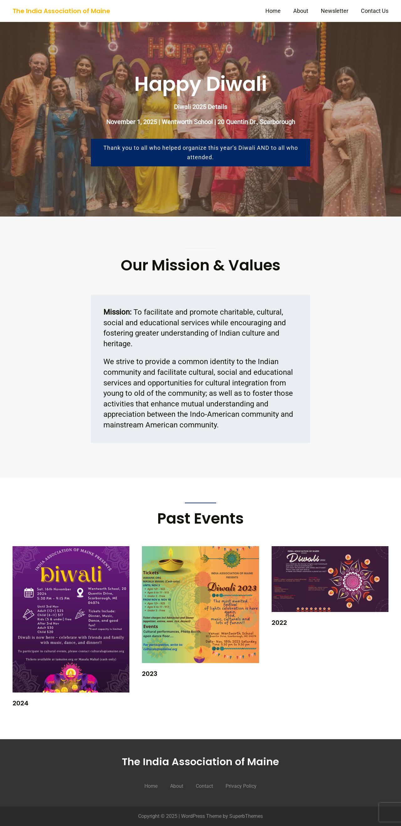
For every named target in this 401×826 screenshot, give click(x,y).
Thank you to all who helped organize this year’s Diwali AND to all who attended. (200, 152)
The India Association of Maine (61, 11)
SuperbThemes (246, 816)
